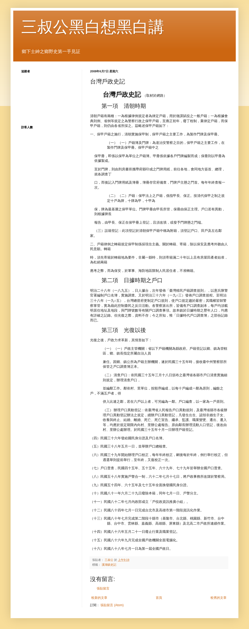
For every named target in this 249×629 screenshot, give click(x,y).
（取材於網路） (135, 96)
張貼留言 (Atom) (111, 605)
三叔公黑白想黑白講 (92, 27)
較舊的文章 (218, 598)
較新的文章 (99, 598)
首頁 (159, 598)
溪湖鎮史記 (109, 564)
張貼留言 (103, 588)
